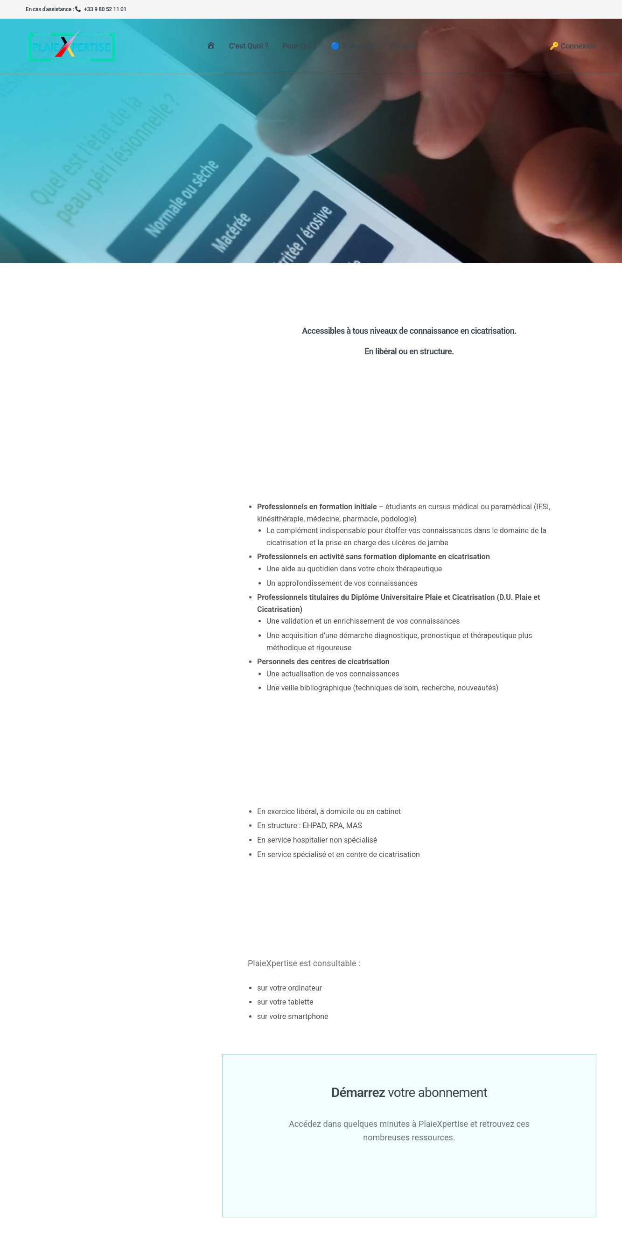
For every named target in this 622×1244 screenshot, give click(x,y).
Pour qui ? (299, 48)
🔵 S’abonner (353, 48)
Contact (403, 48)
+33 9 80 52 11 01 (105, 9)
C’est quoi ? (249, 48)
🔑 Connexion (573, 48)
